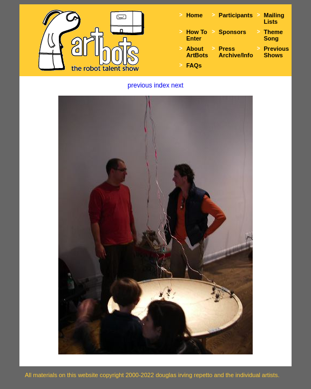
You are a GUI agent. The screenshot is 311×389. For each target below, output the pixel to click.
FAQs (194, 65)
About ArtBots (197, 51)
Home (194, 15)
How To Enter (196, 35)
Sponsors (232, 32)
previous (139, 85)
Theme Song (273, 35)
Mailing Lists (274, 18)
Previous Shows (276, 51)
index (162, 85)
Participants (236, 15)
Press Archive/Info (236, 51)
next (177, 85)
